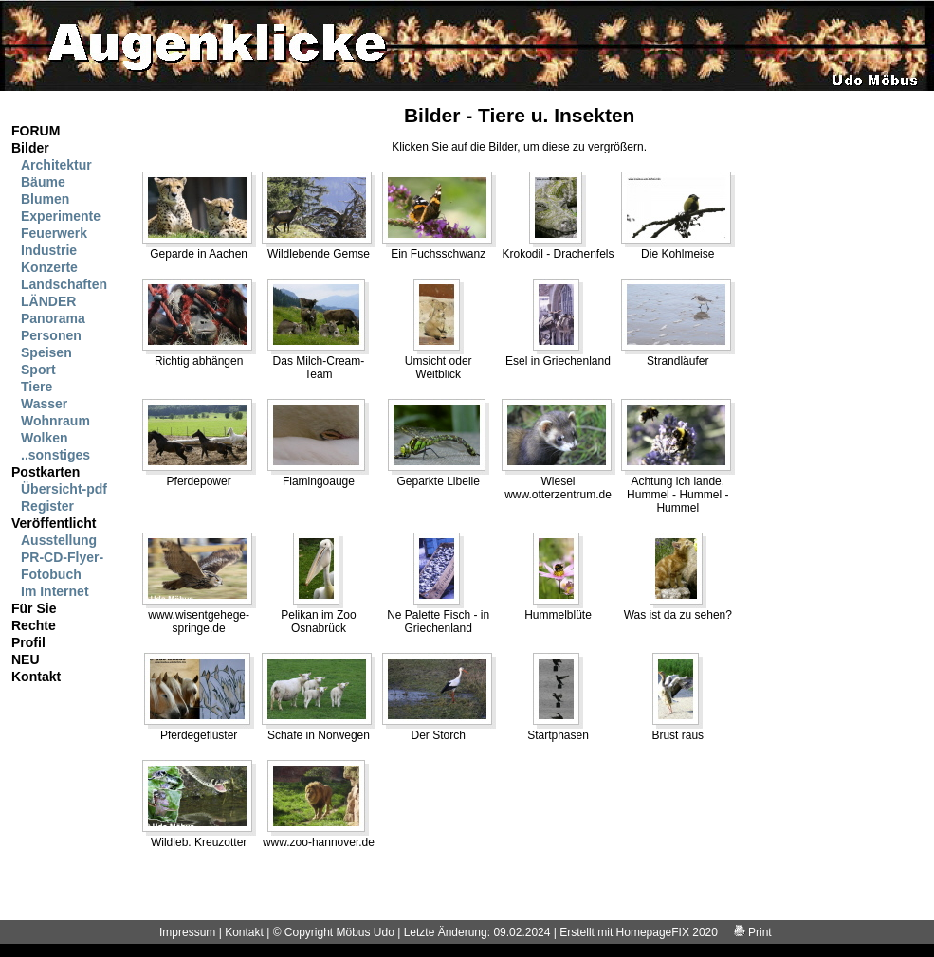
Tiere (36, 386)
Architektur (56, 164)
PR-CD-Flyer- (62, 557)
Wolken (44, 437)
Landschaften (64, 284)
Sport (38, 369)
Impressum (187, 932)
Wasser (44, 403)
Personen (51, 335)
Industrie (49, 250)
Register (47, 506)
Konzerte (49, 267)
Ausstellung (59, 540)
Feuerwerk (54, 233)
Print (753, 932)
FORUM (35, 130)
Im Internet (55, 591)
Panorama (53, 318)
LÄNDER (48, 301)
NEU (25, 659)
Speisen (46, 352)
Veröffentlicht (53, 523)
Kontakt (36, 676)
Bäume (43, 182)
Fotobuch (51, 574)
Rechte (33, 625)
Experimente (61, 216)
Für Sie (33, 608)
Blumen (45, 199)
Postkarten (45, 471)
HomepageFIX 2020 (667, 932)
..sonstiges (55, 454)
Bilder (30, 147)
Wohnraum (55, 420)
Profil (28, 642)
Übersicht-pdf (64, 489)
